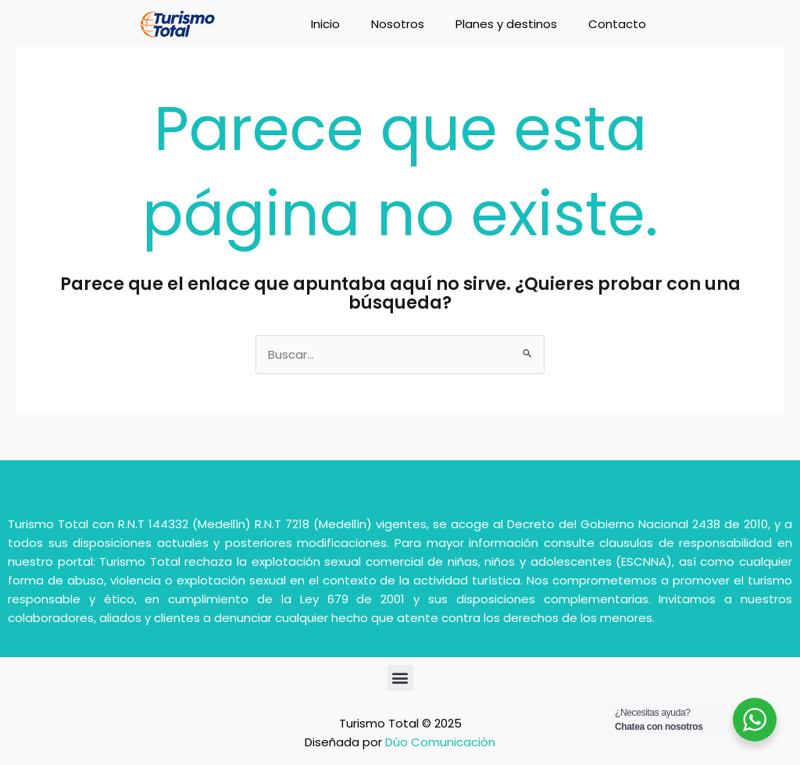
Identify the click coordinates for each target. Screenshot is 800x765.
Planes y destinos (506, 24)
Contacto (617, 24)
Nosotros (397, 24)
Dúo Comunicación (440, 742)
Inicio (325, 24)
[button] (400, 678)
